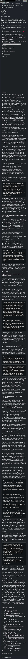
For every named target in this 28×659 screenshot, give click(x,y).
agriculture (9, 42)
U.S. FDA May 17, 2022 (11, 619)
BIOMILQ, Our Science (11, 611)
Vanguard (10, 48)
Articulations (15, 3)
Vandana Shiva (11, 47)
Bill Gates (5, 47)
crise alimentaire (6, 41)
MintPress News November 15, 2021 (14, 613)
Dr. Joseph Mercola (10, 51)
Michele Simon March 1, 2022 (13, 648)
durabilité (14, 42)
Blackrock (5, 48)
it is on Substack (20, 120)
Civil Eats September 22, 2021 (13, 629)
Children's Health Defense (15, 44)
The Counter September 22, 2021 (16, 637)
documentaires (5, 16)
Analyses (9, 3)
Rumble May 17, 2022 (12, 610)
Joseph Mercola (6, 44)
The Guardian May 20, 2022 (14, 624)
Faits (5, 3)
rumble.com (4, 92)
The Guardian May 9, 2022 (12, 615)
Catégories (3, 5)
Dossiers (9, 5)
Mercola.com (7, 54)
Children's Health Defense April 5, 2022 (15, 643)
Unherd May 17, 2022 (11, 641)
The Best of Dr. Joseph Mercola (11, 650)
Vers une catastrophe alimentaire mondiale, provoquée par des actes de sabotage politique (13, 27)
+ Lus (12, 5)
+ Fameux (17, 5)
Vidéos (21, 5)
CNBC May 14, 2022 (11, 646)
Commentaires (4, 7)
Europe (4, 45)
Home (2, 3)
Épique (20, 3)
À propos (10, 7)
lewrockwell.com (13, 31)
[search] (10, 1)
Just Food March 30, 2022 (14, 645)
